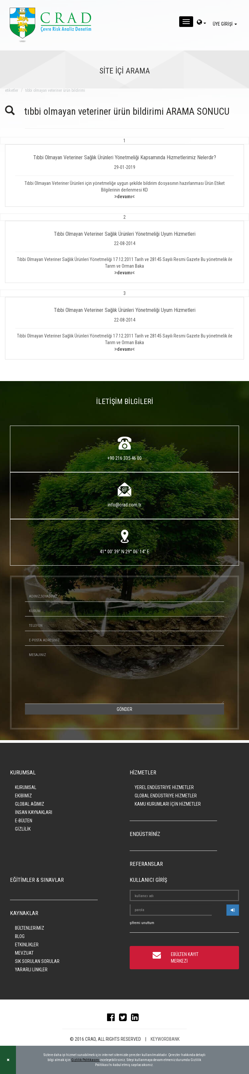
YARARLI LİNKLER (31, 969)
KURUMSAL (25, 787)
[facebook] (112, 1018)
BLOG (20, 936)
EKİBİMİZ (23, 795)
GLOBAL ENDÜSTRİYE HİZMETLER (166, 795)
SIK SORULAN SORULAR (37, 961)
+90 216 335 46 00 (124, 458)
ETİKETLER (11, 90)
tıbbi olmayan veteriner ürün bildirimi (55, 90)
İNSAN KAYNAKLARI (33, 812)
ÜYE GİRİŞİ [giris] (226, 24)
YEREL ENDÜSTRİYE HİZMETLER (164, 787)
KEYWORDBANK (165, 1039)
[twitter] (124, 1018)
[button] (124, 172)
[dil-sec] (201, 23)
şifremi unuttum (142, 923)
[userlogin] (232, 910)
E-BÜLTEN (23, 820)
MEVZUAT (24, 953)
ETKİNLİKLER (27, 944)
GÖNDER (124, 709)
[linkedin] (136, 1018)
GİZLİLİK (23, 829)
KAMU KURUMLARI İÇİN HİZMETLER (168, 804)
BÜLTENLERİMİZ (29, 928)
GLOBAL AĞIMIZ (29, 804)
